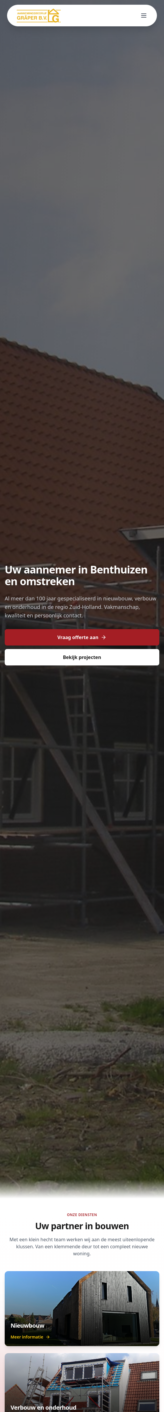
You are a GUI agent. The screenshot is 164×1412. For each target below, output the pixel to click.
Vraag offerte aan (82, 637)
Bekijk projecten (82, 657)
